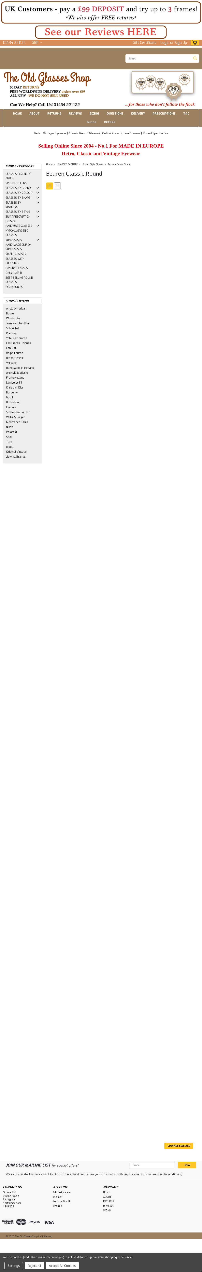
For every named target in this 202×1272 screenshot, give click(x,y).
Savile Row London (18, 412)
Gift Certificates (61, 1192)
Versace (11, 363)
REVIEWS (75, 114)
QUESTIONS (115, 114)
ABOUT (34, 114)
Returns (57, 1206)
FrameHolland (15, 378)
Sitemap (47, 1236)
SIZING (94, 114)
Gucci (9, 397)
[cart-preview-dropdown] (194, 42)
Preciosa (11, 333)
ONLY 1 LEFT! (14, 273)
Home (49, 164)
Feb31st (11, 348)
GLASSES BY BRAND (18, 188)
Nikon (9, 427)
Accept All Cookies (62, 1266)
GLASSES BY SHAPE (18, 198)
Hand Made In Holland (20, 368)
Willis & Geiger (15, 417)
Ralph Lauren (14, 353)
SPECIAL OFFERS (16, 183)
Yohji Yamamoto (16, 338)
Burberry (12, 392)
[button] (101, 12)
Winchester (13, 318)
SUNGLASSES (14, 240)
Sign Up (181, 42)
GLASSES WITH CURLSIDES (15, 261)
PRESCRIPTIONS (164, 114)
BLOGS (91, 122)
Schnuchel (12, 328)
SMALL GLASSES (16, 254)
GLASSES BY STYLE (18, 212)
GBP (37, 42)
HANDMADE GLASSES (19, 226)
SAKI (9, 437)
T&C (186, 114)
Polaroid (11, 432)
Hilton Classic (14, 358)
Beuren (10, 313)
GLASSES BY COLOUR (19, 193)
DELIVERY (138, 114)
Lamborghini (14, 383)
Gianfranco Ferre (17, 422)
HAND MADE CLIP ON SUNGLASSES (19, 247)
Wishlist (57, 1197)
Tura (9, 442)
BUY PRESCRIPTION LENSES (18, 219)
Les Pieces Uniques (18, 343)
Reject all (34, 1266)
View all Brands (16, 457)
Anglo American (16, 308)
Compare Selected (178, 1145)
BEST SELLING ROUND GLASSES (19, 280)
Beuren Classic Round (119, 164)
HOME (17, 114)
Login (164, 42)
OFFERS (109, 122)
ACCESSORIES (14, 287)
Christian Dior (14, 388)
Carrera (11, 407)
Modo (9, 447)
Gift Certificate (144, 42)
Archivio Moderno (17, 373)
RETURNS (54, 114)
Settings (14, 1266)
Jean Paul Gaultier (17, 323)
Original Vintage (16, 452)
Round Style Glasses (92, 164)
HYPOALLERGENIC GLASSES (17, 233)
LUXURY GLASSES (17, 268)
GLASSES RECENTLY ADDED (18, 176)
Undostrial (13, 402)
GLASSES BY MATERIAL (13, 205)
